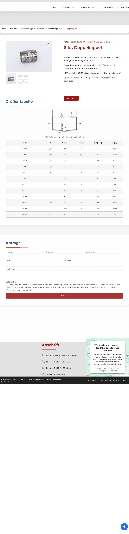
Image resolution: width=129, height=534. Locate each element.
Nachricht (10, 214)
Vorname (49, 197)
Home (54, 7)
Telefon (9, 206)
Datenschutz (11, 227)
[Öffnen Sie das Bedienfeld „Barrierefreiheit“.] (124, 526)
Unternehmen (89, 7)
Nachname (90, 197)
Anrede (9, 197)
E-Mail (68, 206)
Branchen (109, 7)
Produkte (69, 7)
